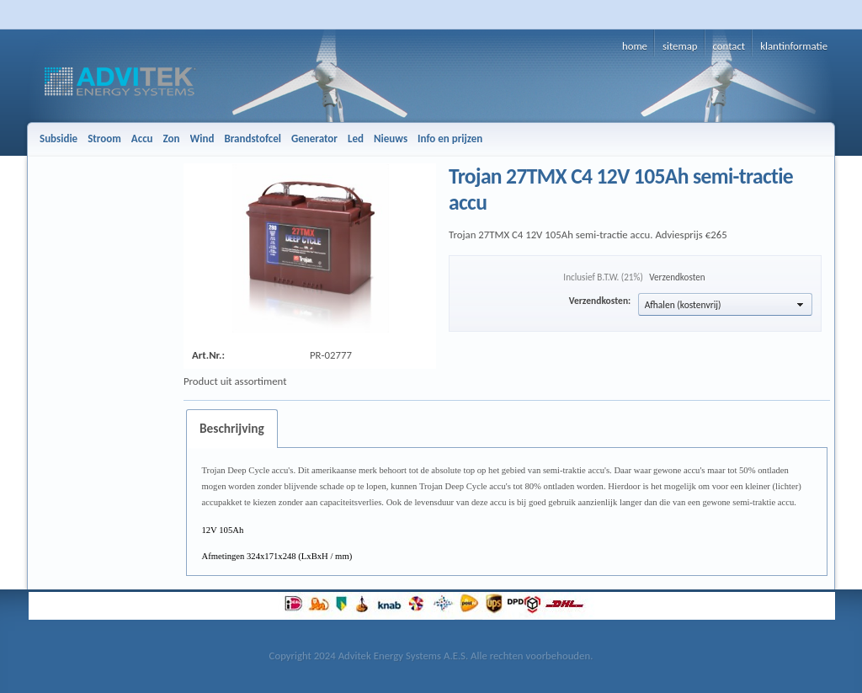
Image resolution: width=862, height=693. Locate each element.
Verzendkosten (677, 277)
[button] (725, 304)
